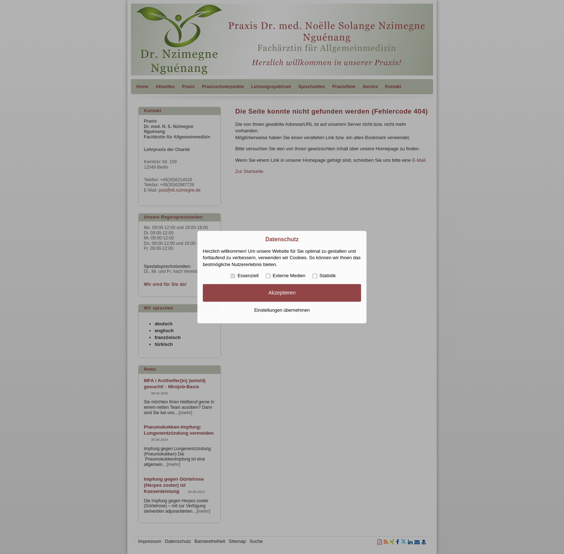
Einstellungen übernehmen (282, 310)
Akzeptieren (282, 293)
